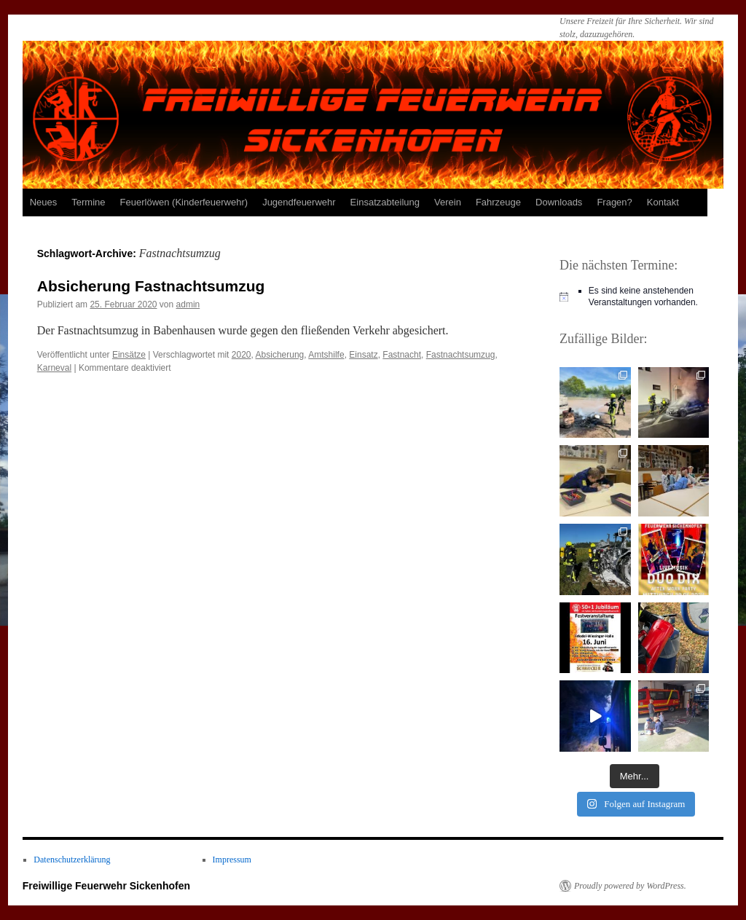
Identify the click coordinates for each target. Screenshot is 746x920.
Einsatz (363, 355)
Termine (88, 202)
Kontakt (663, 202)
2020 (241, 355)
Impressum (232, 859)
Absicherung (280, 355)
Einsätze (129, 355)
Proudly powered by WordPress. (630, 886)
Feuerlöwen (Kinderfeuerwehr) (184, 202)
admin (188, 304)
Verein (447, 202)
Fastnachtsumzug (460, 355)
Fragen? (614, 202)
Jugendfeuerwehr (298, 202)
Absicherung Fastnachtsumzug (151, 286)
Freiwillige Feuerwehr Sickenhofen (106, 886)
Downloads (558, 202)
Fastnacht (401, 355)
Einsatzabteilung (385, 202)
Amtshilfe (326, 355)
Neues (44, 202)
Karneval (54, 368)
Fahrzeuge (498, 202)
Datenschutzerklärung (72, 859)
